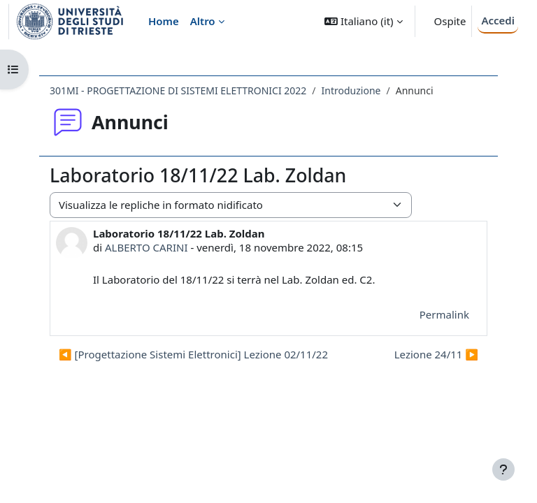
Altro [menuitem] (202, 21)
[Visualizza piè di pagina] (503, 469)
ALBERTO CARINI (146, 247)
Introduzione (351, 90)
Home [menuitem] (163, 21)
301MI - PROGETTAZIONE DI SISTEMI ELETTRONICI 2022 (178, 90)
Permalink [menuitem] (444, 314)
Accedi (498, 20)
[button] (363, 21)
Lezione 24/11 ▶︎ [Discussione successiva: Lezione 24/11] (436, 354)
